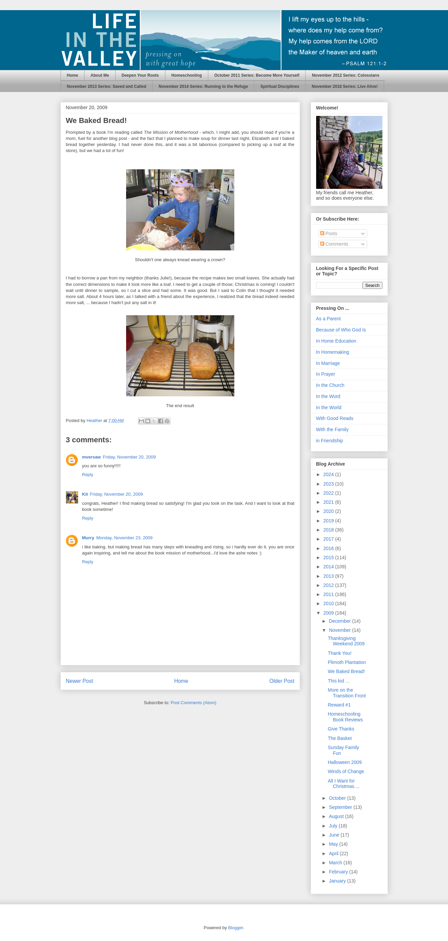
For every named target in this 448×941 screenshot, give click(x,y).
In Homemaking (332, 352)
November (340, 630)
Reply (87, 474)
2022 (329, 493)
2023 (329, 484)
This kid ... (338, 681)
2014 (329, 566)
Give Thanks (341, 729)
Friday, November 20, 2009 (129, 457)
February (339, 871)
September (341, 807)
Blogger (235, 927)
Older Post (281, 681)
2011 (329, 594)
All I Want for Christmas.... (343, 783)
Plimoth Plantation (347, 662)
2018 (329, 530)
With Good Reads (335, 418)
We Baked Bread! (346, 671)
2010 (329, 603)
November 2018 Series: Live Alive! (345, 86)
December (340, 621)
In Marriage (328, 363)
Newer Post (79, 681)
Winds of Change (346, 771)
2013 (329, 576)
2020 (329, 511)
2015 (329, 557)
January (338, 881)
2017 (329, 539)
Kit (85, 494)
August (337, 816)
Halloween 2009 (344, 762)
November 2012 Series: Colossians (345, 75)
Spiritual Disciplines (279, 86)
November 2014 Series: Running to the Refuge (203, 86)
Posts (328, 233)
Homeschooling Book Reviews (345, 716)
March (336, 862)
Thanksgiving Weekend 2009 (346, 641)
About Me (100, 75)
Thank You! (339, 653)
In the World (328, 407)
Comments (334, 244)
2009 (329, 613)
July (334, 825)
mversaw (91, 457)
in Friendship (329, 440)
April (334, 853)
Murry (88, 537)
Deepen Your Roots (140, 75)
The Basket (340, 738)
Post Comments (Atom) (193, 702)
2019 (329, 520)
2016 (329, 548)
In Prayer (325, 374)
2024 (329, 474)
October (338, 798)
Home (72, 75)
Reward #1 (339, 705)
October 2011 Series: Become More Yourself (257, 75)
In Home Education (336, 341)
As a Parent (328, 318)
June (334, 835)
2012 (329, 585)
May (334, 844)
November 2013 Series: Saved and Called (106, 86)
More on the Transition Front (347, 692)
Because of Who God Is (341, 329)
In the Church (330, 385)
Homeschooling (186, 75)
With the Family (332, 429)
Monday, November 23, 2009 (124, 537)
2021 (329, 502)
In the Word (328, 396)
